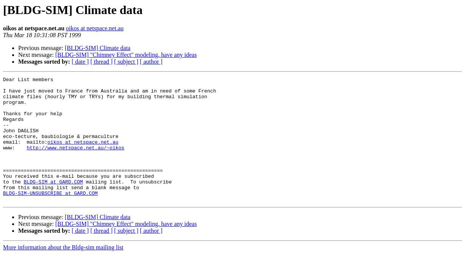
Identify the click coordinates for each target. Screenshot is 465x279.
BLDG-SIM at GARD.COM (53, 203)
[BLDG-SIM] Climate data (97, 48)
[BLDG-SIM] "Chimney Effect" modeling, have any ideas (126, 55)
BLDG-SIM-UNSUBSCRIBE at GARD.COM (50, 216)
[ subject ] (126, 61)
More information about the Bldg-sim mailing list (63, 272)
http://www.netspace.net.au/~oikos (75, 162)
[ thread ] (101, 61)
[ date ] (80, 61)
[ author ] (151, 61)
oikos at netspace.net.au (95, 28)
